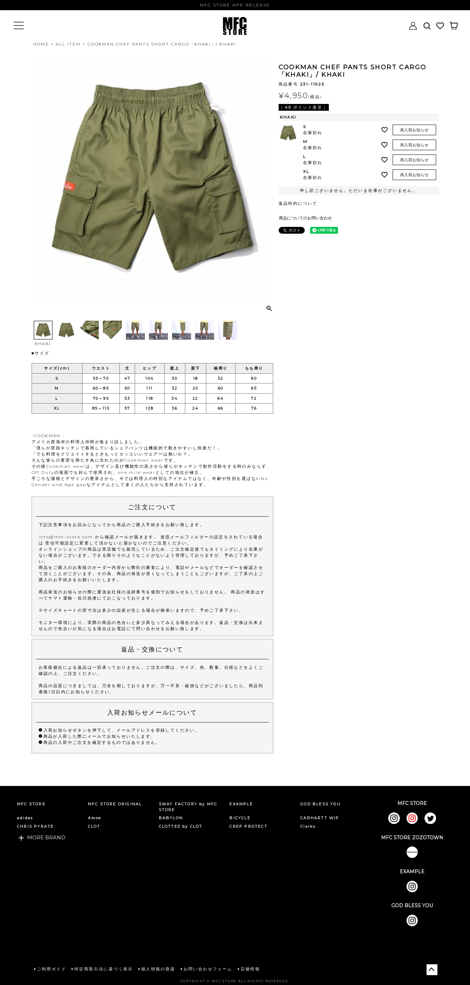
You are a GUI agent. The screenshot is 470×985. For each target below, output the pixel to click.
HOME (41, 44)
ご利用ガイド (51, 968)
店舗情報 (250, 968)
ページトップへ (432, 969)
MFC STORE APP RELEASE (235, 4)
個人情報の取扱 (158, 968)
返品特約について (298, 203)
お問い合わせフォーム (208, 968)
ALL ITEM (68, 44)
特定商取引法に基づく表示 (103, 968)
